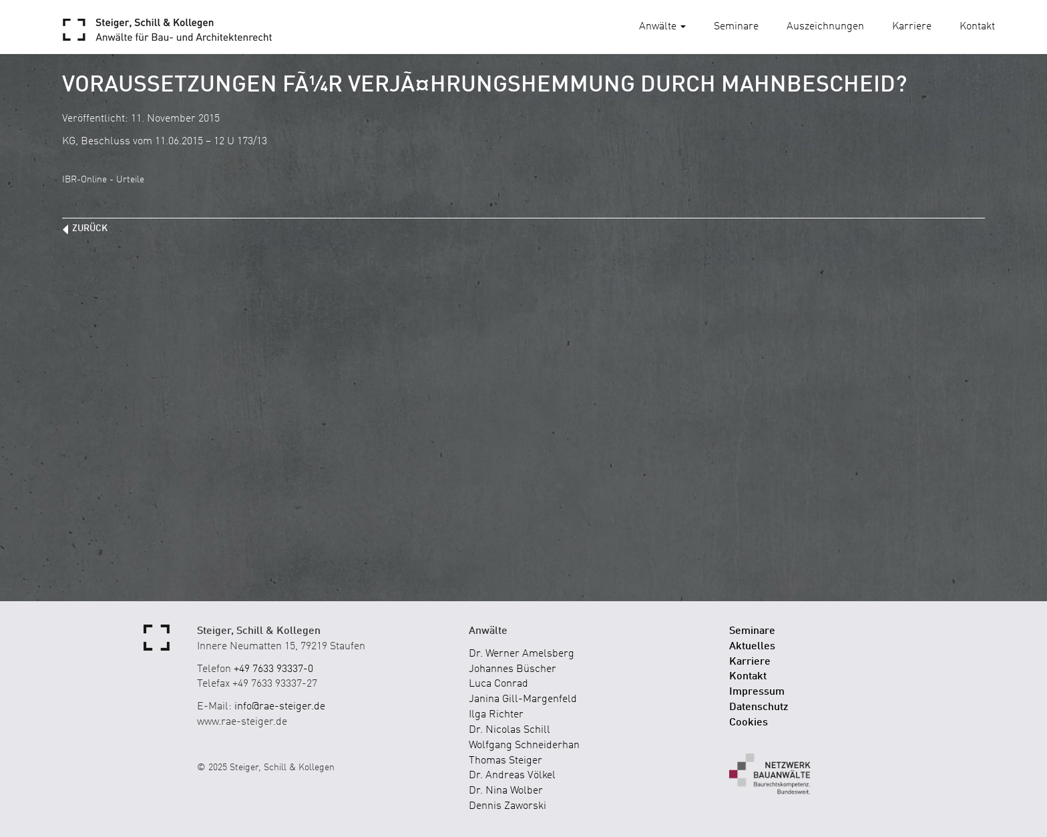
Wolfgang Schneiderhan (524, 745)
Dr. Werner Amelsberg (521, 654)
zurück (90, 228)
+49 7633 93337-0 (273, 669)
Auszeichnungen (825, 26)
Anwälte (662, 26)
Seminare (736, 26)
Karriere (911, 26)
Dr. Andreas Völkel (512, 775)
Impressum (757, 692)
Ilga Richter (496, 714)
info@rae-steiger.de (279, 706)
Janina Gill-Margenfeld (523, 699)
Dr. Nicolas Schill (509, 730)
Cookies (748, 722)
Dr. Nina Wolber (506, 791)
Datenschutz (759, 707)
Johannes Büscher (512, 669)
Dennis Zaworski (507, 806)
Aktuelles (752, 646)
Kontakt (977, 26)
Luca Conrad (498, 684)
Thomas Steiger (505, 761)
